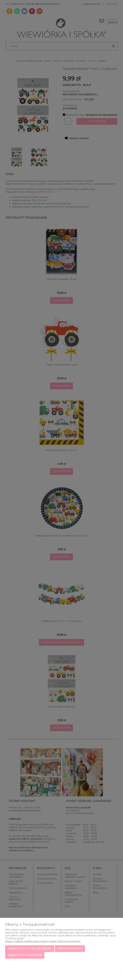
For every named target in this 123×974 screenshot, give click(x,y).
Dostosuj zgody (70, 948)
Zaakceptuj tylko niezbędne (30, 948)
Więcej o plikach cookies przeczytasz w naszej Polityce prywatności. (43, 941)
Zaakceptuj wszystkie (25, 955)
